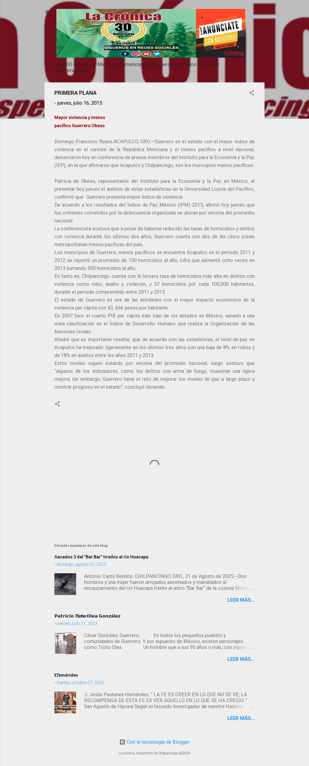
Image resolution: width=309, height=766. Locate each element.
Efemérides (66, 675)
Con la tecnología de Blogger (154, 742)
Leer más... (241, 600)
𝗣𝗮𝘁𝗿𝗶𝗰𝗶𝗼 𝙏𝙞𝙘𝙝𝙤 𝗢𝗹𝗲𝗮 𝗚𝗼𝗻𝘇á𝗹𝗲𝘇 (87, 616)
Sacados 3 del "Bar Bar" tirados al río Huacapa (101, 556)
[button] (252, 93)
